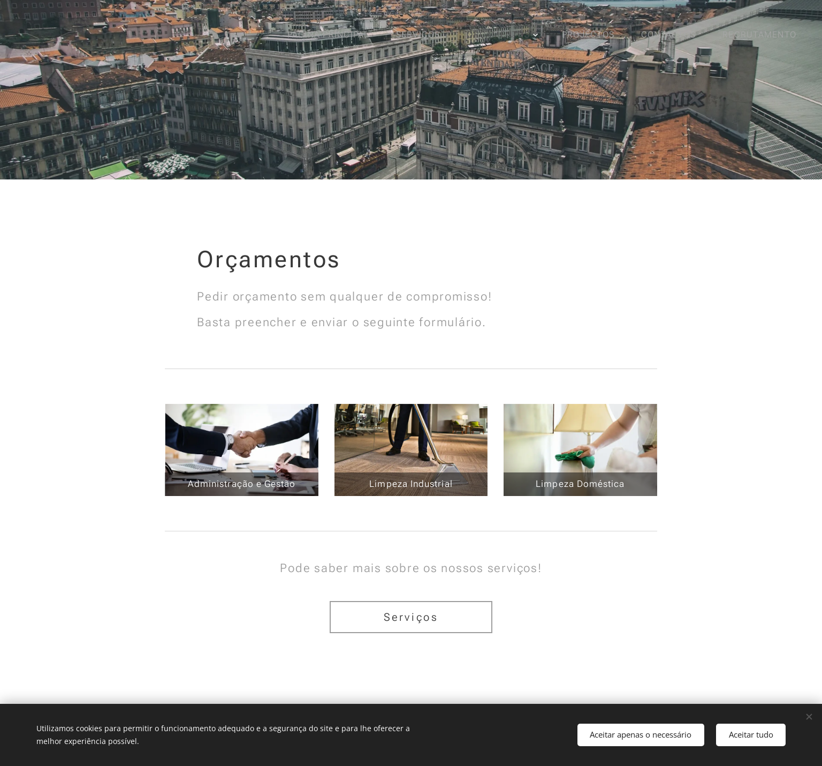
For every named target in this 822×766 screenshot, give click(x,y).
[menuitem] (333, 34)
